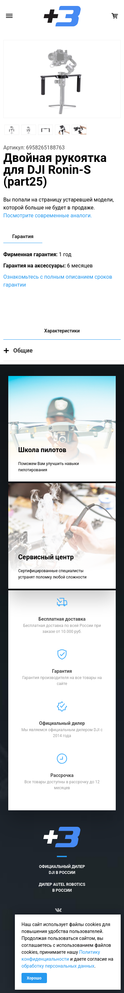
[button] (62, 350)
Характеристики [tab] (62, 330)
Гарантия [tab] (22, 236)
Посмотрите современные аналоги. (47, 215)
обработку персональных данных (58, 966)
